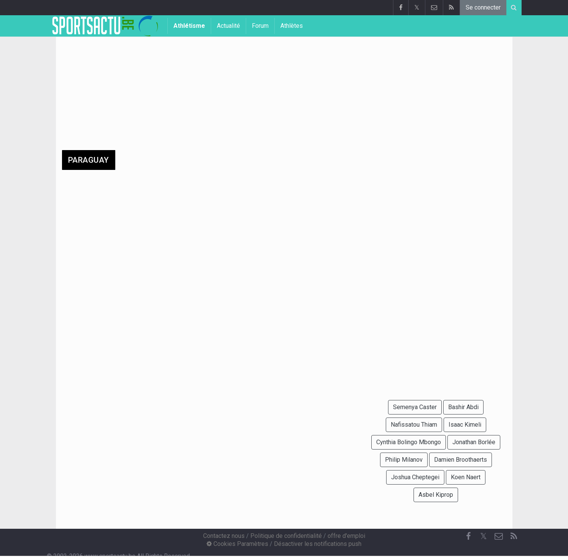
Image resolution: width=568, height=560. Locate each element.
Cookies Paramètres (237, 543)
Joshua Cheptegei (415, 477)
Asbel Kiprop (435, 494)
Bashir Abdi (463, 407)
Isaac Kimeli (465, 424)
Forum (260, 25)
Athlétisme (189, 25)
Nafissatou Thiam (414, 424)
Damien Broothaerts (460, 459)
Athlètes (291, 25)
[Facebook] (468, 536)
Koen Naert (465, 477)
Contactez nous (224, 535)
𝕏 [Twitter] (483, 536)
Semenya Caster (415, 407)
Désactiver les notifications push (317, 543)
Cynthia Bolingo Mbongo (408, 442)
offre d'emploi (346, 535)
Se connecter (483, 7)
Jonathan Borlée (473, 442)
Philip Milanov (404, 459)
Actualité (228, 25)
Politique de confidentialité (286, 535)
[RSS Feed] (514, 536)
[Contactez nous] (498, 536)
